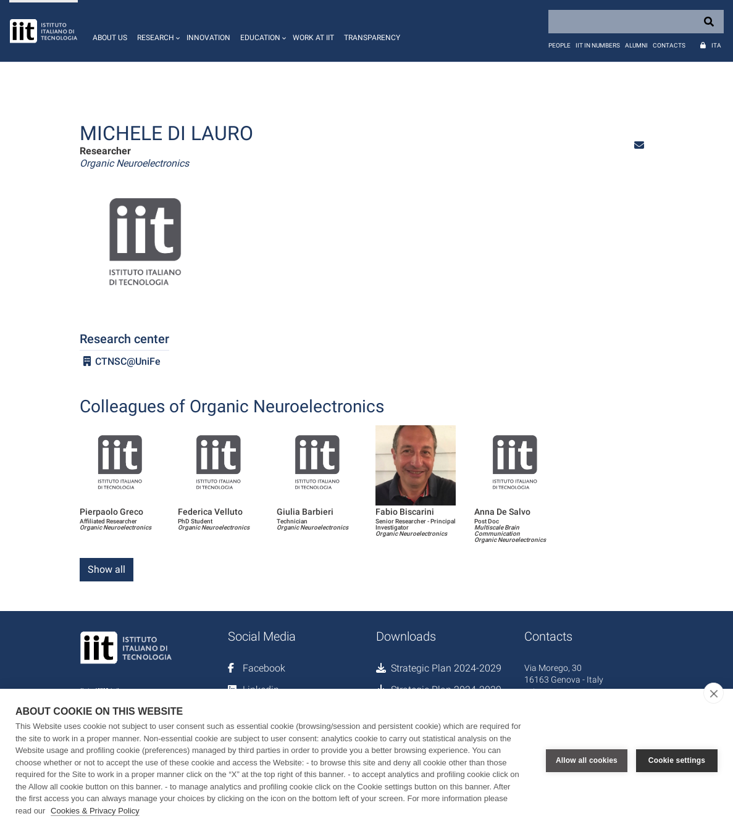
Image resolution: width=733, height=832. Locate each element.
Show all (106, 569)
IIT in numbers (598, 45)
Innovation (208, 37)
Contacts (669, 45)
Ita (716, 45)
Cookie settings (676, 760)
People (559, 45)
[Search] (636, 21)
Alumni (636, 45)
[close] (713, 693)
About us (110, 37)
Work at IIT (313, 37)
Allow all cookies (587, 760)
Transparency (372, 37)
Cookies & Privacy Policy (95, 810)
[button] (157, 31)
